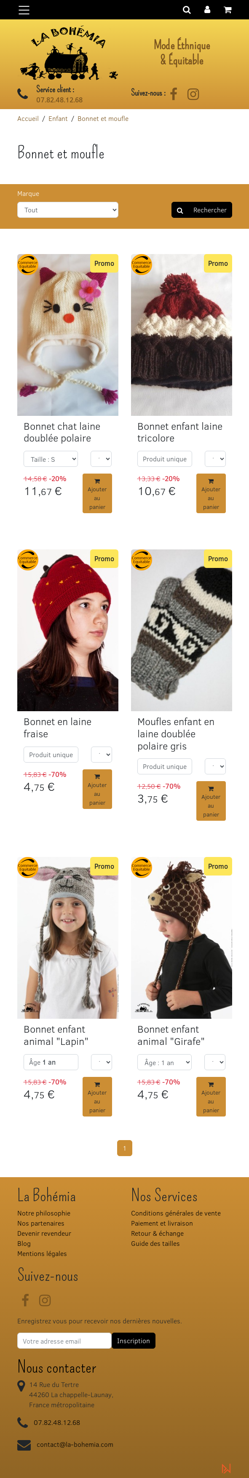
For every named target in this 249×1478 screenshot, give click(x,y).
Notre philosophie (43, 1212)
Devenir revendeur (44, 1233)
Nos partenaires (40, 1222)
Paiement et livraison (162, 1222)
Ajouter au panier (97, 494)
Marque (28, 193)
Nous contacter (56, 1367)
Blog (24, 1243)
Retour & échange (157, 1233)
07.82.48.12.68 (59, 99)
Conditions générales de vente (176, 1212)
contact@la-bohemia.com (75, 1444)
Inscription (133, 1340)
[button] (207, 8)
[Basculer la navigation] (124, 9)
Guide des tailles (155, 1243)
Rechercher (202, 209)
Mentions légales (42, 1253)
